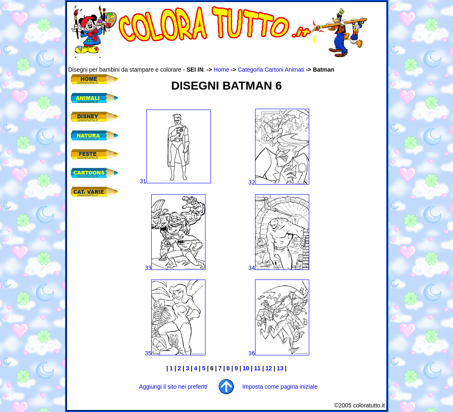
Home (221, 69)
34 (278, 268)
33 (175, 268)
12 (269, 368)
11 (258, 368)
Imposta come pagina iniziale (280, 386)
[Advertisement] (220, 62)
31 (175, 181)
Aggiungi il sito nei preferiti (173, 386)
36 (278, 353)
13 (280, 368)
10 (246, 368)
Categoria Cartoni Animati (271, 69)
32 (278, 182)
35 (175, 353)
